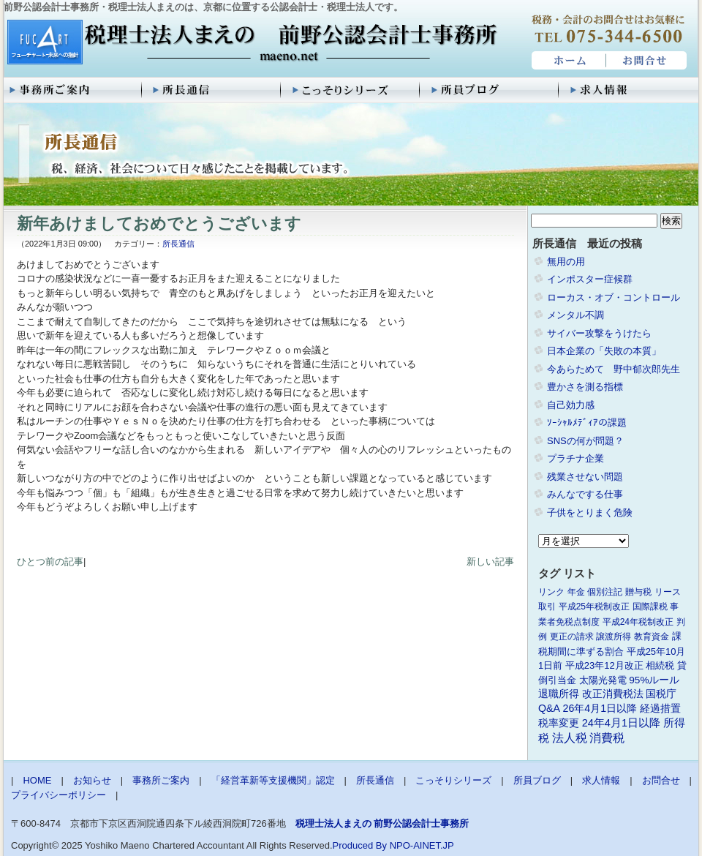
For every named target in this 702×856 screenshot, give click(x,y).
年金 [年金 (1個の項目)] (576, 592)
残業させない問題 (585, 476)
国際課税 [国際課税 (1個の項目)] (650, 606)
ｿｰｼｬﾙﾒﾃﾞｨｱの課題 (587, 422)
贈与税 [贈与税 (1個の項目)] (638, 592)
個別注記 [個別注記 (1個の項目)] (604, 592)
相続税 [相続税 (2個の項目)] (660, 665)
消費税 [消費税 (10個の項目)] (606, 738)
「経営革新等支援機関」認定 (273, 780)
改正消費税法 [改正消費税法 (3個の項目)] (613, 693)
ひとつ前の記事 (50, 561)
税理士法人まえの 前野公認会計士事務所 (250, 43)
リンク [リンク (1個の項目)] (551, 592)
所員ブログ (489, 90)
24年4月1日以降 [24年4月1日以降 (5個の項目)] (621, 723)
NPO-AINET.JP (422, 845)
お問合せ (647, 60)
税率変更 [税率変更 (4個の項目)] (558, 723)
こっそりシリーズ (351, 90)
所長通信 (212, 90)
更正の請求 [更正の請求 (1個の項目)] (572, 636)
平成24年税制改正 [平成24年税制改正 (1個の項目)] (638, 622)
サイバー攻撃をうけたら (599, 333)
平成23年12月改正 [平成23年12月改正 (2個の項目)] (604, 665)
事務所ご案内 (73, 90)
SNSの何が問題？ (585, 440)
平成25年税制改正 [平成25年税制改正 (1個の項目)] (594, 606)
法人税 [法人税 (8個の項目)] (569, 738)
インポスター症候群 (590, 279)
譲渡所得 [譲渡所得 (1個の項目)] (613, 636)
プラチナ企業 (575, 458)
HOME (567, 60)
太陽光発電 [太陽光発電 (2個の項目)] (603, 680)
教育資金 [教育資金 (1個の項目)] (651, 636)
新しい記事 (490, 561)
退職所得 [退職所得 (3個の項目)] (558, 693)
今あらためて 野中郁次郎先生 (613, 369)
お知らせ (92, 780)
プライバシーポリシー (58, 794)
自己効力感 (571, 404)
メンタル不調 (575, 314)
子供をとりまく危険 (590, 512)
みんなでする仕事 (585, 494)
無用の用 (566, 261)
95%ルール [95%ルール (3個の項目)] (654, 680)
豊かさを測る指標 (585, 386)
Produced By (360, 845)
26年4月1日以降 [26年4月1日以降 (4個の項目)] (600, 708)
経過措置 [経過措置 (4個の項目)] (660, 708)
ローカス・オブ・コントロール (613, 297)
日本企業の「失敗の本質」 (604, 350)
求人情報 (628, 90)
